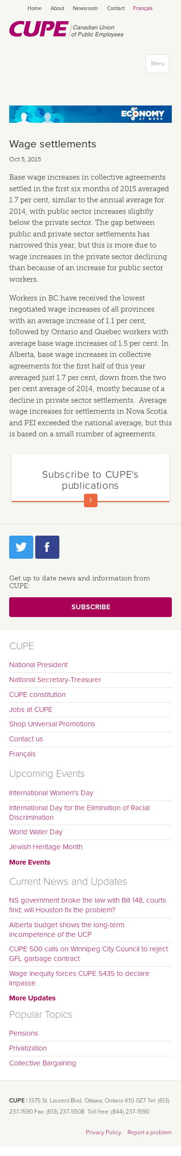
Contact (116, 8)
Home (35, 8)
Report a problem (149, 1132)
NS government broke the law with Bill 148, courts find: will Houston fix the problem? (87, 905)
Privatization (28, 1048)
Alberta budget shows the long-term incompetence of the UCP (67, 929)
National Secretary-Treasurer (55, 679)
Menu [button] (160, 65)
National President (38, 664)
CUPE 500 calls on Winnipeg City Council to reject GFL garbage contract (88, 954)
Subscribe (90, 607)
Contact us (26, 739)
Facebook (47, 547)
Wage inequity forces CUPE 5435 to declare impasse (79, 978)
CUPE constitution (37, 694)
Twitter (21, 547)
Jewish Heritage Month (46, 846)
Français (143, 8)
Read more (90, 500)
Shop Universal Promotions (52, 724)
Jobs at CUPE (31, 709)
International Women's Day (51, 792)
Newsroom (85, 8)
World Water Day (35, 832)
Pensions (23, 1033)
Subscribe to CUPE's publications (90, 480)
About (57, 8)
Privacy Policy (103, 1132)
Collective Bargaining (42, 1063)
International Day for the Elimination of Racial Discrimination (79, 812)
